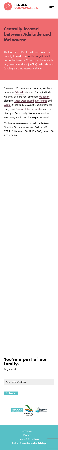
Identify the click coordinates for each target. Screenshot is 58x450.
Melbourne (44, 96)
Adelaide (19, 92)
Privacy (27, 435)
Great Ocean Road (24, 100)
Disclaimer (27, 431)
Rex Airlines (41, 100)
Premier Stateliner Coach (28, 109)
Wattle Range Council (39, 56)
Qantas (7, 104)
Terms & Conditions (29, 439)
